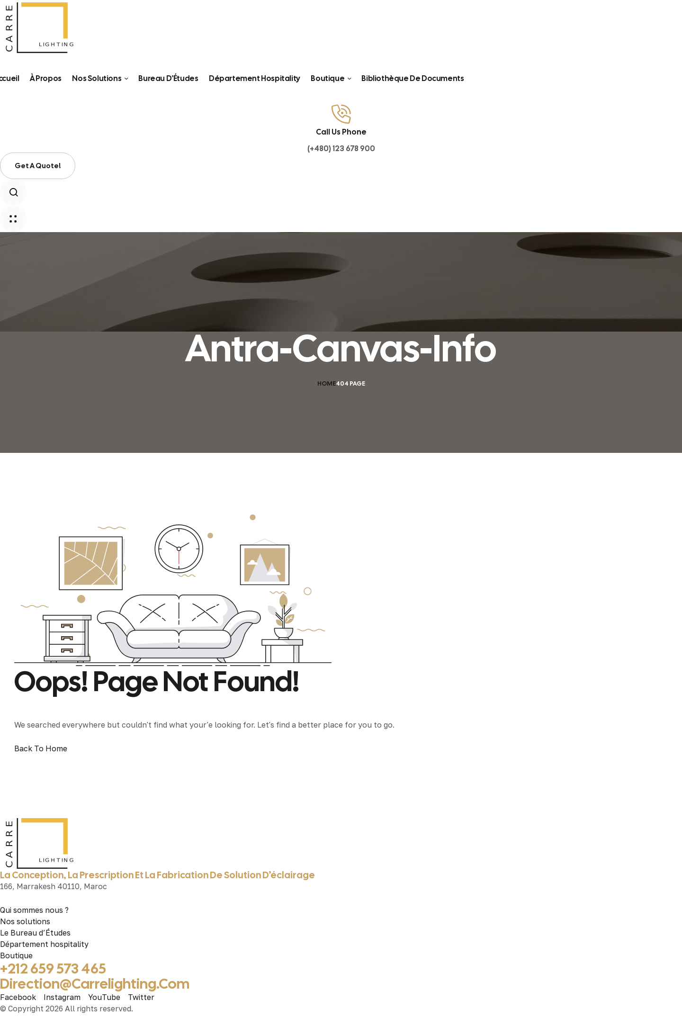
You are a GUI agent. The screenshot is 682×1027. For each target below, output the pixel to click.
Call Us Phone (341, 132)
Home (326, 383)
